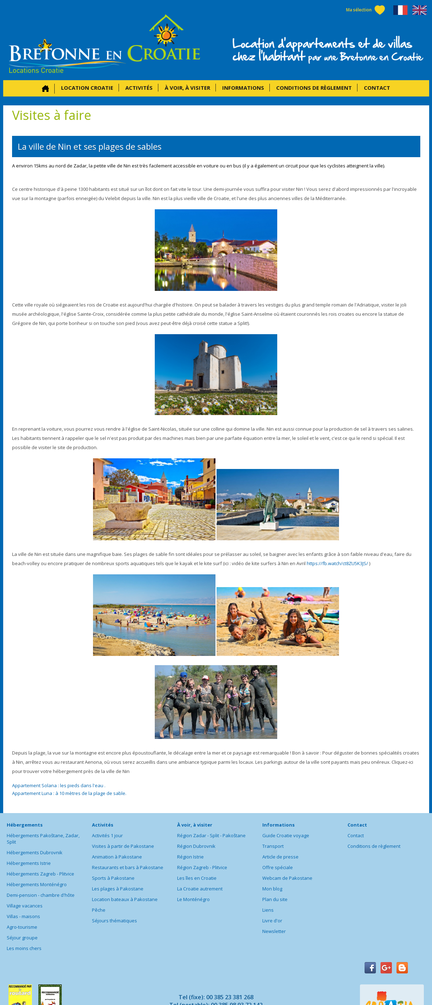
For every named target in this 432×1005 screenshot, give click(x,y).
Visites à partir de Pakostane (123, 846)
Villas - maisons (23, 916)
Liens (268, 910)
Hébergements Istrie (29, 863)
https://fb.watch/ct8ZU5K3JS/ (338, 563)
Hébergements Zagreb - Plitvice (40, 874)
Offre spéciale (277, 867)
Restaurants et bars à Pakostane (127, 867)
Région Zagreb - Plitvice (202, 867)
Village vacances (25, 905)
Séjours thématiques (114, 920)
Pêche (98, 910)
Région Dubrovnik (196, 846)
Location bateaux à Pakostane (125, 899)
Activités (139, 87)
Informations (243, 87)
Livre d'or (272, 920)
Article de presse (280, 857)
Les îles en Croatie (197, 878)
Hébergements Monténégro (37, 884)
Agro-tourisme (22, 927)
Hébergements (25, 825)
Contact (377, 87)
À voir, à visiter (187, 87)
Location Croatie (87, 87)
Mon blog (272, 888)
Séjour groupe (22, 937)
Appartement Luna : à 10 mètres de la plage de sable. (69, 793)
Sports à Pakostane (113, 878)
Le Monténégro (193, 899)
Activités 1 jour (107, 835)
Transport (273, 846)
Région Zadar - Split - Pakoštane (211, 835)
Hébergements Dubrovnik (34, 852)
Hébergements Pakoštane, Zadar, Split (43, 838)
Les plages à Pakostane (117, 888)
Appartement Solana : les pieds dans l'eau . (58, 785)
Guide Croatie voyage (285, 835)
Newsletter (274, 931)
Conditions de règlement (314, 87)
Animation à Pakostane (117, 857)
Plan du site (275, 899)
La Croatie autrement (200, 888)
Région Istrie (190, 857)
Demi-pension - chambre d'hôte (41, 895)
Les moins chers (24, 948)
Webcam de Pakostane (287, 878)
